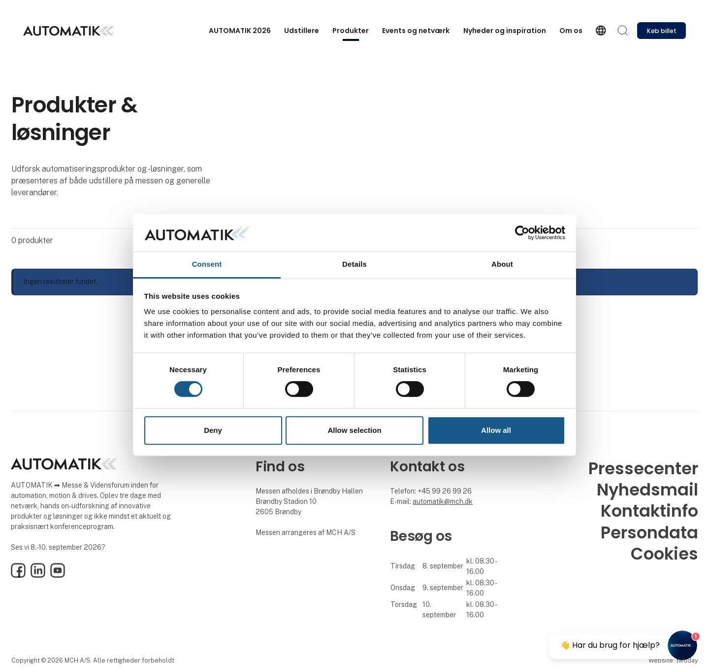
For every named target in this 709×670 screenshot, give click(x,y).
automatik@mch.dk (443, 501)
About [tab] (502, 264)
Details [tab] (354, 264)
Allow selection (354, 430)
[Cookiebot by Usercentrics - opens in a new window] (522, 232)
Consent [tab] (207, 264)
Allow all (496, 430)
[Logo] (68, 31)
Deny (213, 430)
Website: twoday (673, 660)
